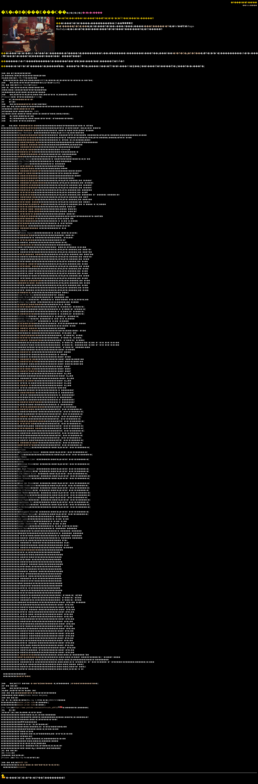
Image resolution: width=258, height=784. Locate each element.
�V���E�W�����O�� (33, 135)
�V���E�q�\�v (29, 190)
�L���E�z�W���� (31, 185)
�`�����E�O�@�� (31, 147)
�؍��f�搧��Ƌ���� (46, 683)
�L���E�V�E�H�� (31, 362)
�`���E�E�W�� (29, 655)
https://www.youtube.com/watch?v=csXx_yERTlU (36, 707)
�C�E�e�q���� (29, 207)
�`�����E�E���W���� (35, 183)
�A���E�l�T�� (29, 152)
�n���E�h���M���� (33, 402)
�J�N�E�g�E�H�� (186, 53)
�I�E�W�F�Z (27, 338)
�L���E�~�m (27, 385)
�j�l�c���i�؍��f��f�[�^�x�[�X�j (43, 765)
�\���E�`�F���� (31, 331)
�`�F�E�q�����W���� (35, 407)
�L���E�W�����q (31, 176)
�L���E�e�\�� (28, 109)
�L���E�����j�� (32, 142)
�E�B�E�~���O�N (30, 264)
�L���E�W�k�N (29, 245)
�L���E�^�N (27, 416)
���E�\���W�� (30, 173)
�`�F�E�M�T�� (29, 424)
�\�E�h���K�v (29, 166)
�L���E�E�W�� (29, 314)
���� (23, 157)
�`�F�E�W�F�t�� (30, 214)
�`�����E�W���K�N (33, 171)
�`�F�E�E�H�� (29, 192)
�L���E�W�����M (31, 178)
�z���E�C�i (27, 352)
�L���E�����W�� (32, 335)
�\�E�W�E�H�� (29, 195)
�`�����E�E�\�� (73, 26)
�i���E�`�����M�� (33, 340)
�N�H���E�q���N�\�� (34, 204)
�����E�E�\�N (26, 99)
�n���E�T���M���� (33, 304)
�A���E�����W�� (32, 550)
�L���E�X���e (29, 168)
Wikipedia (23, 767)
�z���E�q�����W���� (35, 421)
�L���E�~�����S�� (33, 145)
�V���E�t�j (27, 292)
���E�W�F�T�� (29, 445)
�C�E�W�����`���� (33, 428)
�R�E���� (26, 223)
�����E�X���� (30, 138)
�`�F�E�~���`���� (33, 209)
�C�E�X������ (30, 221)
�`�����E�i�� (30, 359)
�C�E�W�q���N (29, 326)
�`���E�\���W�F (31, 328)
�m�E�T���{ (26, 676)
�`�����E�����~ (32, 228)
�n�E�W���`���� (31, 266)
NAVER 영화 (25, 762)
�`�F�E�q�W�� (29, 240)
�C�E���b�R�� (29, 323)
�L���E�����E (30, 393)
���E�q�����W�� (32, 657)
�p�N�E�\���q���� (33, 211)
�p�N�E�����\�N (31, 219)
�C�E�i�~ (25, 226)
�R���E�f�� (28, 235)
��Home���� (250, 5)
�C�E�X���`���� (31, 202)
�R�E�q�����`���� (33, 254)
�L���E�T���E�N (31, 371)
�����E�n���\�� (32, 283)
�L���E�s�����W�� (33, 281)
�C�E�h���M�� (29, 307)
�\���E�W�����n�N (33, 154)
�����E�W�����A (32, 140)
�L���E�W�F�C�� (31, 199)
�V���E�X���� (30, 216)
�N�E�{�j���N (29, 381)
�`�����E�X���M (31, 443)
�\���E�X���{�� (31, 180)
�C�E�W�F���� (29, 149)
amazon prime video (28, 702)
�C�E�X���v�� (29, 369)
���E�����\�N (156, 26)
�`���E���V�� (30, 197)
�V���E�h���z (29, 409)
